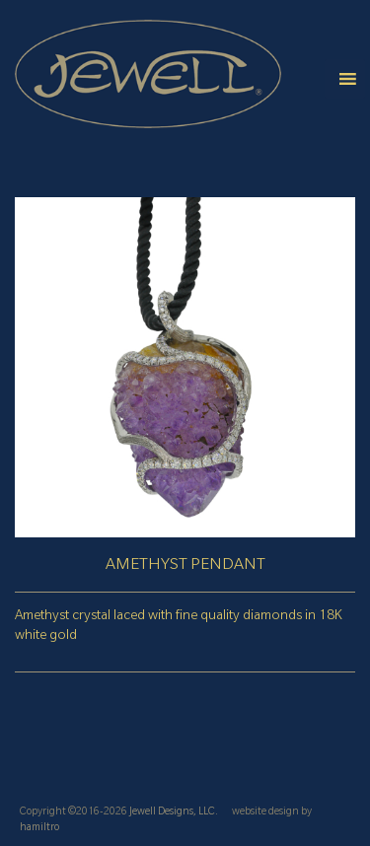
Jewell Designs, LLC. (173, 812)
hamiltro (39, 828)
